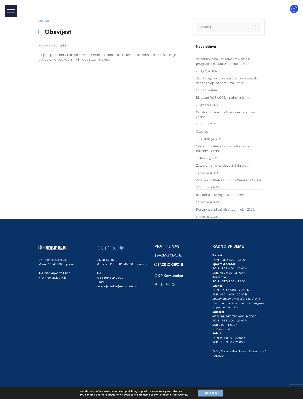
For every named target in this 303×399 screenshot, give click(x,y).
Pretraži (256, 27)
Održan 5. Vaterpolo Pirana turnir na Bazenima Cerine (222, 148)
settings (182, 394)
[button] (11, 11)
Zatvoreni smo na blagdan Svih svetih (223, 165)
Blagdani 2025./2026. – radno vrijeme (222, 97)
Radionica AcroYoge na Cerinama (220, 195)
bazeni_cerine (170, 264)
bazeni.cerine (169, 255)
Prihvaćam (210, 393)
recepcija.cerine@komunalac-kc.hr (118, 286)
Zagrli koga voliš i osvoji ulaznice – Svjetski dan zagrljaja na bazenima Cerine (227, 80)
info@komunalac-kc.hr (52, 277)
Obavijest (202, 131)
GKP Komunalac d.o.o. (52, 260)
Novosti (43, 21)
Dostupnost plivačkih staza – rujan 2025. (225, 209)
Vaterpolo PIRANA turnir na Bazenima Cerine (228, 180)
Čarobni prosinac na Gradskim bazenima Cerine (225, 114)
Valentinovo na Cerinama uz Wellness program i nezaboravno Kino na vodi (223, 61)
